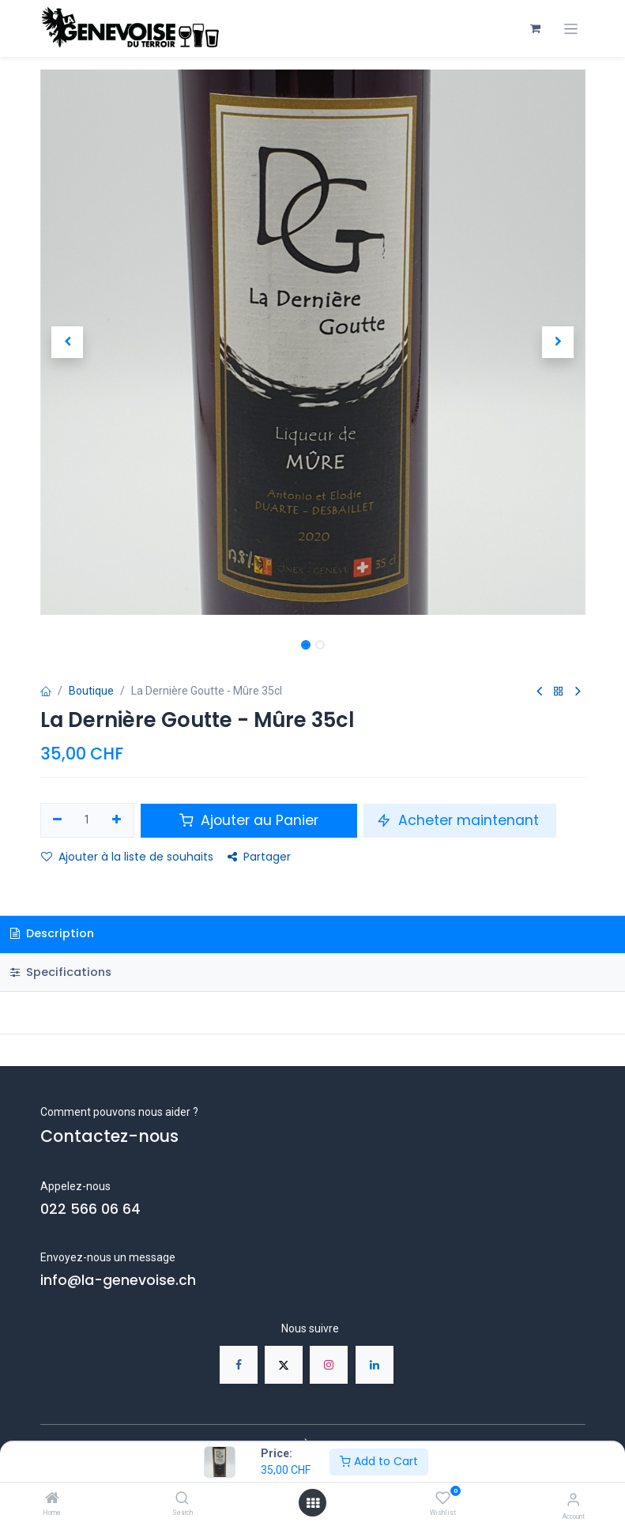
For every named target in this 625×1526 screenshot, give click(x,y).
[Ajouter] (116, 820)
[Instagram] (329, 1365)
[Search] (182, 1499)
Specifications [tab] (60, 972)
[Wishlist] (443, 1498)
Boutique (91, 690)
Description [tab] (52, 933)
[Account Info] (573, 1499)
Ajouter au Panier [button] (248, 820)
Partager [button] (259, 857)
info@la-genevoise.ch (118, 1280)
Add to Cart (379, 1461)
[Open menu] (313, 1503)
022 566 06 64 (90, 1209)
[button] (67, 342)
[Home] (52, 1499)
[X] (284, 1365)
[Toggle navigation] (570, 28)
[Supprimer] (58, 820)
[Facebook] (239, 1365)
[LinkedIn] (374, 1365)
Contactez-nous (109, 1136)
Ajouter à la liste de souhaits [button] (127, 857)
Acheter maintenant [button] (460, 820)
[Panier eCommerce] (535, 28)
